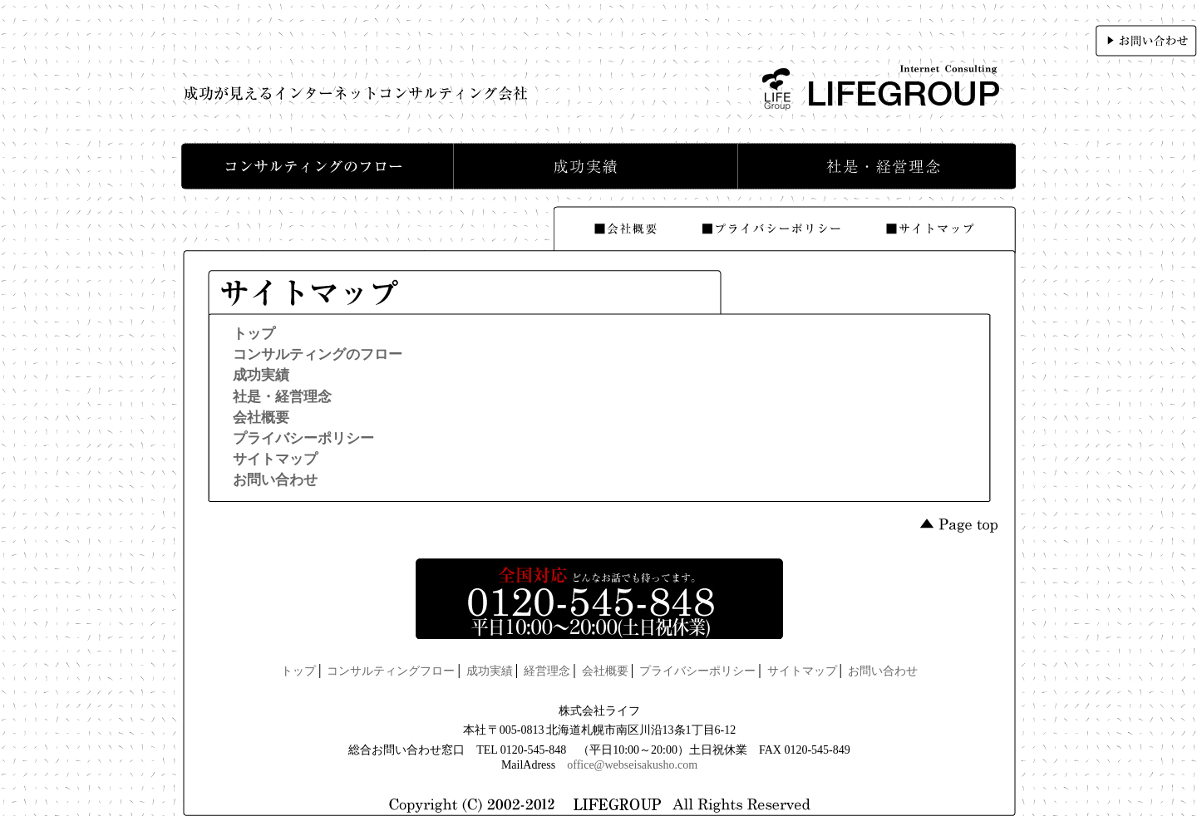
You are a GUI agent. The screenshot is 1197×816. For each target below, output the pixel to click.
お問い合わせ (275, 480)
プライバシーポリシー (303, 438)
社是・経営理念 (282, 397)
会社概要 (261, 417)
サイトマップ (275, 459)
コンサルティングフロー (391, 671)
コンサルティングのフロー (317, 354)
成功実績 (261, 375)
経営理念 (547, 671)
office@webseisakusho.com (632, 765)
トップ (254, 334)
